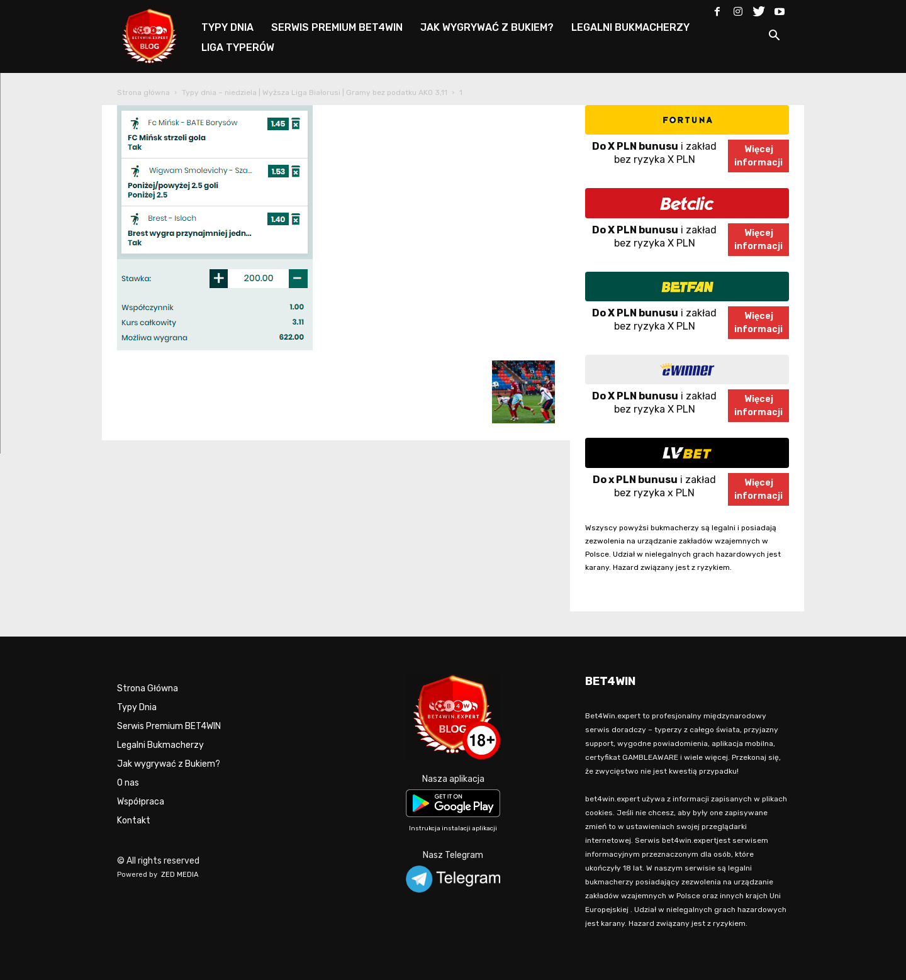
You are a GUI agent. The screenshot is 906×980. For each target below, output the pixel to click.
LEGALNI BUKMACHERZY (630, 27)
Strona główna (143, 92)
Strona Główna (147, 688)
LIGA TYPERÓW (237, 47)
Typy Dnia (137, 707)
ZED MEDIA (180, 875)
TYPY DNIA (227, 27)
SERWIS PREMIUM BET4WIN (337, 27)
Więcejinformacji (758, 156)
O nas (128, 782)
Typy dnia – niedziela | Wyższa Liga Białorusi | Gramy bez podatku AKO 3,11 (314, 92)
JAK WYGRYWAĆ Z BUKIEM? (487, 27)
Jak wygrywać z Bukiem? (168, 764)
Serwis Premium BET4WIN (169, 726)
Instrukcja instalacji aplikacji (453, 828)
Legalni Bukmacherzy (160, 745)
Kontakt (133, 820)
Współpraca (140, 801)
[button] (774, 37)
